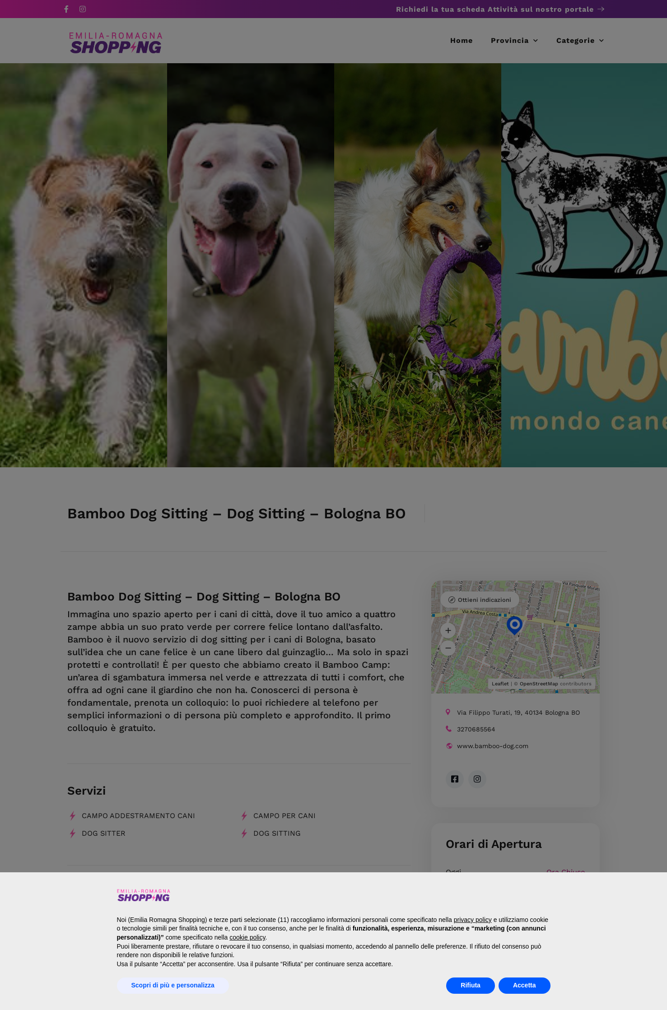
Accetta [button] (524, 985)
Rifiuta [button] (470, 985)
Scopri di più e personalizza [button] (173, 985)
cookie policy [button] (247, 937)
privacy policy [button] (473, 919)
